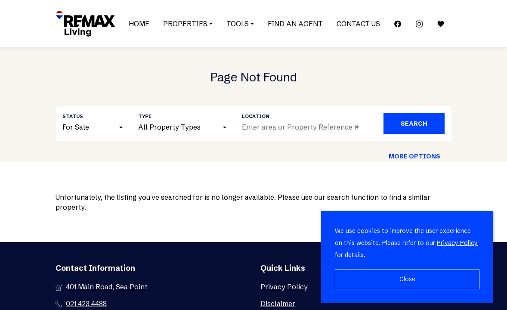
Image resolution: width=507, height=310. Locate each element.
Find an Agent (295, 23)
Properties (188, 23)
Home (139, 23)
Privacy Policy (457, 243)
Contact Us (358, 23)
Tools (240, 23)
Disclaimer (277, 303)
